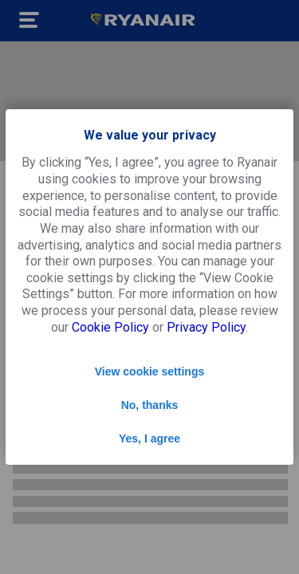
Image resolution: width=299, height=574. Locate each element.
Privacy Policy (206, 327)
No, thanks (150, 405)
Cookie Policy (110, 327)
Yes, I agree (149, 438)
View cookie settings (149, 371)
